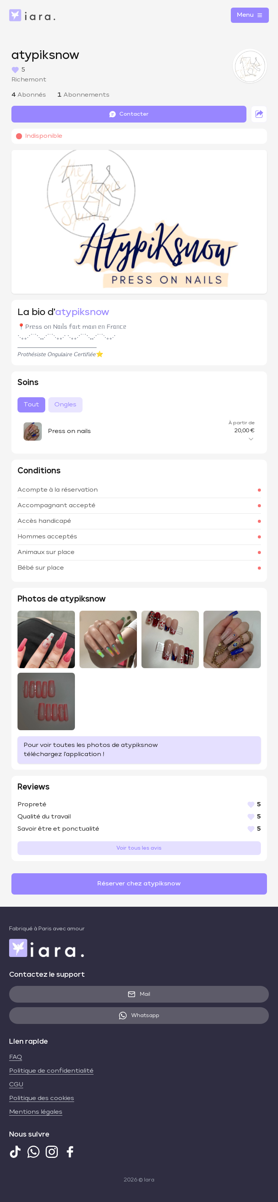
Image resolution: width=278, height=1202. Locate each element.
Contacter (129, 114)
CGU (16, 1085)
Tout (31, 405)
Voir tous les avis (139, 848)
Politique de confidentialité (51, 1071)
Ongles (65, 405)
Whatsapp (139, 1015)
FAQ (15, 1057)
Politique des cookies (41, 1098)
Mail (139, 994)
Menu (250, 15)
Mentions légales (35, 1112)
